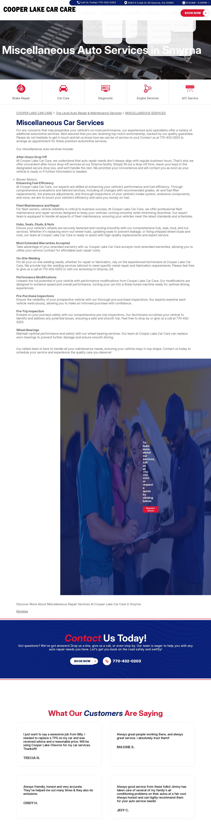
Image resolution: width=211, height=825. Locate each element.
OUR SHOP (89, 13)
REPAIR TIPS (133, 13)
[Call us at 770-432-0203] (122, 661)
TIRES (174, 13)
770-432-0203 (170, 137)
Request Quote (150, 509)
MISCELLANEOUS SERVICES (145, 113)
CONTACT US (155, 13)
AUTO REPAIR (110, 13)
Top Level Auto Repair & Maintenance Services (89, 113)
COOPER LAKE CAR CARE (34, 113)
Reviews (22, 611)
